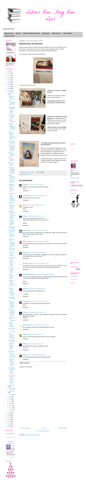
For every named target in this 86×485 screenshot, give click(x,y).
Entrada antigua (63, 428)
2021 (8, 82)
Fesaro (25, 334)
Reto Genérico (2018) (11, 159)
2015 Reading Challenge (10, 442)
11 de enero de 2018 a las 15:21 (38, 252)
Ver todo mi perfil (75, 178)
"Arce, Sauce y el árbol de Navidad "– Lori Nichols (12, 252)
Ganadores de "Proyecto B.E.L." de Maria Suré (12, 354)
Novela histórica (56, 33)
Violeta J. (25, 312)
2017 (8, 91)
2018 (8, 88)
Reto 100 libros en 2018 (11, 164)
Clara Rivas (26, 252)
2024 (8, 75)
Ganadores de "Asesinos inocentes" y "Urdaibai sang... (12, 243)
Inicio (44, 428)
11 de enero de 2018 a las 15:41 (40, 263)
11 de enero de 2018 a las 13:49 (40, 241)
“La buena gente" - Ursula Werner (11, 270)
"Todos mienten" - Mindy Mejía (12, 276)
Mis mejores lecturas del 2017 (12, 116)
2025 (8, 73)
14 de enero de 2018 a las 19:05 (36, 355)
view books (13, 457)
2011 (8, 424)
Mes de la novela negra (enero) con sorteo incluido (12, 292)
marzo (10, 405)
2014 (8, 417)
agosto (10, 394)
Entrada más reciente (24, 428)
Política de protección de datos (31, 33)
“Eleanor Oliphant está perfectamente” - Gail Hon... (12, 136)
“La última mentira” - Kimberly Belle (12, 222)
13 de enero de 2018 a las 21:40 (35, 343)
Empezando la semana (12, 142)
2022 (8, 79)
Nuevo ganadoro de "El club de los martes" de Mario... (12, 179)
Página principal (8, 33)
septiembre (11, 391)
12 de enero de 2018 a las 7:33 (40, 325)
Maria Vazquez (27, 230)
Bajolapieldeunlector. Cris (30, 274)
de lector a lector (27, 263)
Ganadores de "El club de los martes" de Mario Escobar (12, 215)
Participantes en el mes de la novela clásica (12, 370)
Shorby (25, 216)
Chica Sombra (27, 195)
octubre (11, 388)
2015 (8, 415)
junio (10, 399)
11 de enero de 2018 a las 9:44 (39, 195)
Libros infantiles (67, 33)
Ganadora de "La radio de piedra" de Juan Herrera (12, 148)
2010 (8, 426)
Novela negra (45, 33)
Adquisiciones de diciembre (12, 97)
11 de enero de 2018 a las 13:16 (39, 230)
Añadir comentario (25, 363)
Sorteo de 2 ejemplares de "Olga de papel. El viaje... (12, 170)
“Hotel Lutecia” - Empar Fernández (12, 335)
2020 (8, 84)
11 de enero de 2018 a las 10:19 (36, 205)
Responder (25, 190)
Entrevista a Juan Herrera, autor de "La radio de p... (12, 362)
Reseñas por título (9, 36)
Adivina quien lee (27, 325)
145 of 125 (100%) (10, 455)
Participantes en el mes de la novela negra (12, 110)
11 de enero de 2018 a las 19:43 (45, 274)
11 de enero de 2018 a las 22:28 (36, 312)
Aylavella (25, 184)
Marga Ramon (26, 301)
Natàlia (25, 343)
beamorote (26, 288)
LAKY (73, 170)
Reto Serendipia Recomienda (12, 103)
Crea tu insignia (74, 279)
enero (10, 410)
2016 (8, 413)
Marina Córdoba (27, 241)
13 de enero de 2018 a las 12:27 (35, 334)
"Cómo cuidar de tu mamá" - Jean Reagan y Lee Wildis (12, 197)
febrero (11, 408)
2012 (8, 421)
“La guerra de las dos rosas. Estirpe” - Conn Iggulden (12, 379)
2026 (8, 71)
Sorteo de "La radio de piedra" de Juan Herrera (12, 312)
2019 (8, 86)
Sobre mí (18, 33)
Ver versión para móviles (43, 431)
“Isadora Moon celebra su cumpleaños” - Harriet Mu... (12, 127)
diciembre (11, 93)
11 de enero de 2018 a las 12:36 (35, 216)
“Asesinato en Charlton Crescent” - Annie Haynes (12, 206)
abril (10, 403)
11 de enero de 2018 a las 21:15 (39, 301)
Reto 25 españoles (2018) (12, 154)
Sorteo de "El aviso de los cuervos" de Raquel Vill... (12, 234)
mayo (10, 401)
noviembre (11, 385)
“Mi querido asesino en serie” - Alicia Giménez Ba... (12, 188)
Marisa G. (25, 355)
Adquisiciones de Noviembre (12, 319)
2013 (8, 419)
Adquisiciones (27, 174)
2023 (8, 77)
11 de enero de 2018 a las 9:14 (36, 184)
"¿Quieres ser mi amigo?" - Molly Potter (12, 346)
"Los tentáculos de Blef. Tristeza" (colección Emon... (12, 304)
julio (10, 396)
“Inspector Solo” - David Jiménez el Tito (12, 283)
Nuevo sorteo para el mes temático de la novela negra (12, 261)
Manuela (25, 205)
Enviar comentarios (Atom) (33, 434)
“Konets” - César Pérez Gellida (11, 324)
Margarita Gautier (74, 276)
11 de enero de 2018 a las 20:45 (37, 288)
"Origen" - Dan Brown (12, 120)
